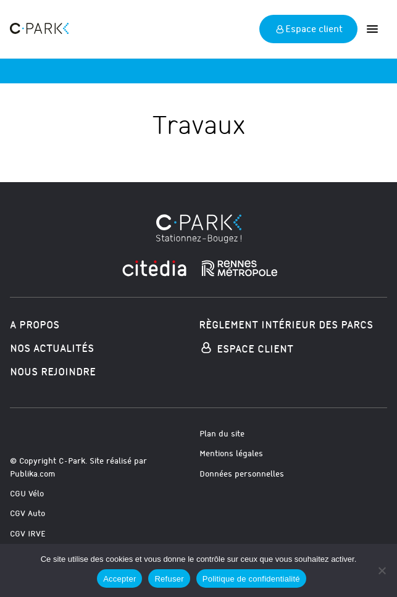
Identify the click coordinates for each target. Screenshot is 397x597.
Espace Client (246, 349)
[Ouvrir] (372, 29)
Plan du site (221, 433)
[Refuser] (381, 570)
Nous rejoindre (53, 371)
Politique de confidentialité (251, 578)
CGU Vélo (27, 493)
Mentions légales (231, 453)
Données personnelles (241, 474)
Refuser (168, 578)
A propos (34, 325)
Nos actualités (52, 348)
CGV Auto (27, 513)
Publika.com (33, 474)
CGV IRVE (28, 533)
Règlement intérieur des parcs (286, 325)
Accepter (119, 578)
